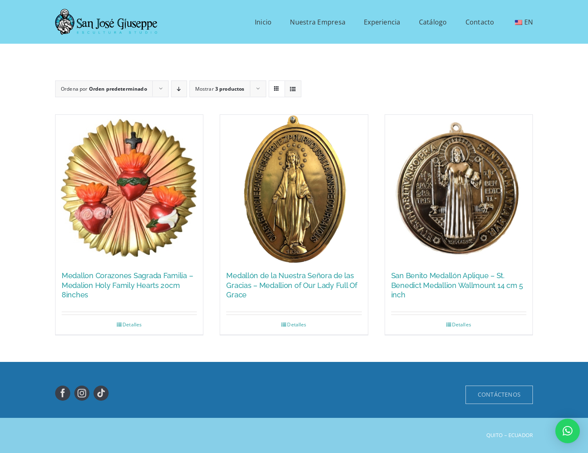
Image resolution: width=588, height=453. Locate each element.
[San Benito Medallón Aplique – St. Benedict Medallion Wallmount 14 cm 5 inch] (458, 188)
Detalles (132, 324)
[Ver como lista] (293, 89)
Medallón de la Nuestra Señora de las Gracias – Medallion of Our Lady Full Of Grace (291, 285)
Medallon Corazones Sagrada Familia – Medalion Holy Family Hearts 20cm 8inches (127, 285)
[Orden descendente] (179, 88)
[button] (567, 431)
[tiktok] (101, 393)
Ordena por (104, 88)
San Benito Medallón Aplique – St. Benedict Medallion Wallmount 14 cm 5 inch (457, 285)
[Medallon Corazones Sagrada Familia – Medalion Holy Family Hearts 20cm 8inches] (129, 188)
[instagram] (81, 393)
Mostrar (220, 88)
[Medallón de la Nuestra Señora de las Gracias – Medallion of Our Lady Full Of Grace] (294, 188)
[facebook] (62, 393)
